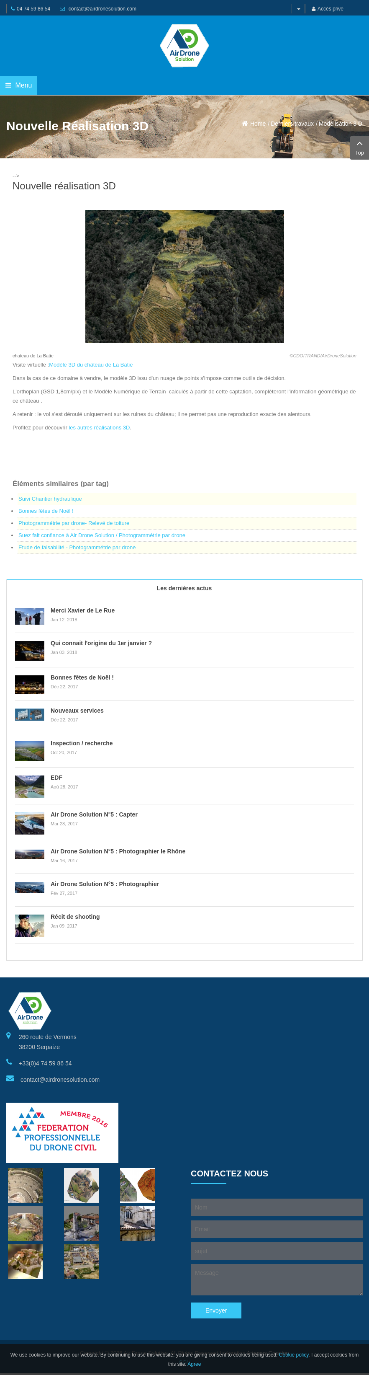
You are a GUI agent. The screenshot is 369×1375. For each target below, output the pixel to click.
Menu (18, 85)
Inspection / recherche (82, 743)
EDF (56, 777)
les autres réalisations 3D (99, 427)
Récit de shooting (75, 916)
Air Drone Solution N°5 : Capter (94, 814)
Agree (194, 1364)
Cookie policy (293, 1355)
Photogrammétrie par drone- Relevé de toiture (73, 523)
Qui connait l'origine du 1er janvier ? (101, 643)
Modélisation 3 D (340, 123)
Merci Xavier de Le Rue (83, 610)
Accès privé (327, 9)
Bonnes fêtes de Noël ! (46, 511)
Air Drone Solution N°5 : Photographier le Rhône (118, 851)
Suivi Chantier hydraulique (50, 499)
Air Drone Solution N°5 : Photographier (105, 884)
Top (359, 147)
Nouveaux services (77, 710)
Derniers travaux (292, 123)
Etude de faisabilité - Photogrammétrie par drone (77, 547)
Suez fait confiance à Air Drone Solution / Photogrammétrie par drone (101, 535)
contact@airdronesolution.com (102, 9)
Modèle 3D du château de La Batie (91, 365)
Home (258, 123)
